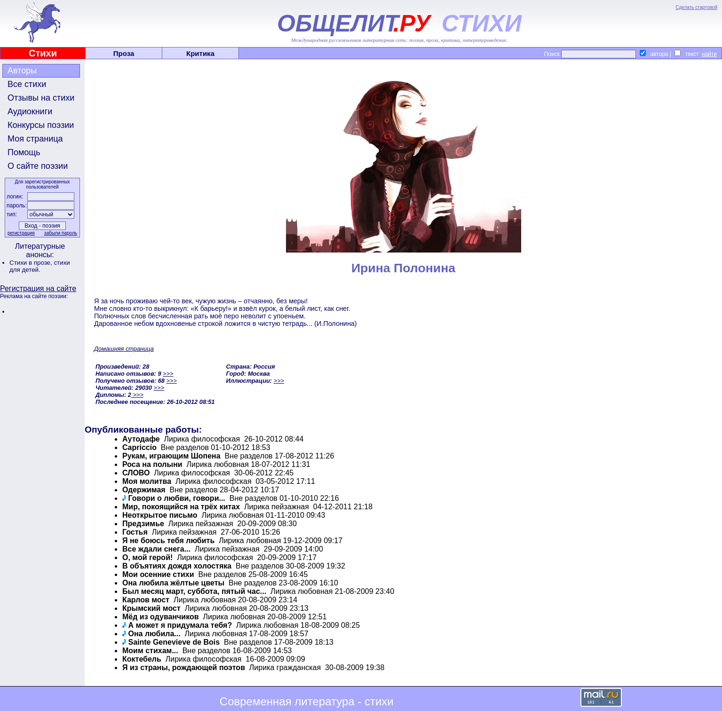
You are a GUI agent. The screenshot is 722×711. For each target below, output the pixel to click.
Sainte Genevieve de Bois (174, 642)
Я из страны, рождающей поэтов (183, 668)
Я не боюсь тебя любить (168, 541)
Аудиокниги (30, 111)
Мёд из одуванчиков (160, 617)
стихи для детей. (39, 266)
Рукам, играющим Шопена (171, 456)
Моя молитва (146, 481)
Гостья (135, 532)
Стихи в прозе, (31, 262)
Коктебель (141, 659)
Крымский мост (151, 608)
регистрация (21, 233)
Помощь (24, 152)
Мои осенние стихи (158, 574)
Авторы (22, 70)
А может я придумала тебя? (180, 625)
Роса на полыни (152, 464)
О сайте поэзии (38, 166)
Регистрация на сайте (38, 288)
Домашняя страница (124, 348)
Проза (124, 53)
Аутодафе (141, 439)
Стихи (43, 53)
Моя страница (35, 138)
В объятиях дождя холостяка (176, 566)
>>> (168, 373)
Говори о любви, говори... (176, 498)
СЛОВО (136, 473)
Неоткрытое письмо (159, 515)
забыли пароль (60, 233)
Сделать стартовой (696, 7)
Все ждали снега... (156, 549)
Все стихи (27, 84)
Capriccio (139, 447)
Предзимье (143, 524)
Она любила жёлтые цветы (173, 583)
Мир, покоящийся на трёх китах (181, 507)
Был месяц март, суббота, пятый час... (194, 591)
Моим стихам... (150, 651)
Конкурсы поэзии (41, 125)
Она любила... (154, 634)
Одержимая (144, 490)
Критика (200, 53)
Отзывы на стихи (41, 98)
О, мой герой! (147, 557)
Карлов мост (145, 600)
